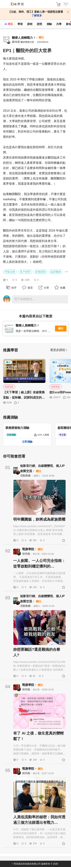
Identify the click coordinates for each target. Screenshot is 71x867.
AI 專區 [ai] (8, 24)
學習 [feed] (20, 24)
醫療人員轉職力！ (24, 37)
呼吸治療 (10, 271)
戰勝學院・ (30, 549)
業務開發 (40, 271)
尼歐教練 (25, 475)
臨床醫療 (56, 271)
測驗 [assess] (49, 24)
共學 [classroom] (58, 24)
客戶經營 (25, 271)
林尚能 (26, 553)
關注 (60, 328)
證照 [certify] (39, 24)
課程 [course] (29, 24)
